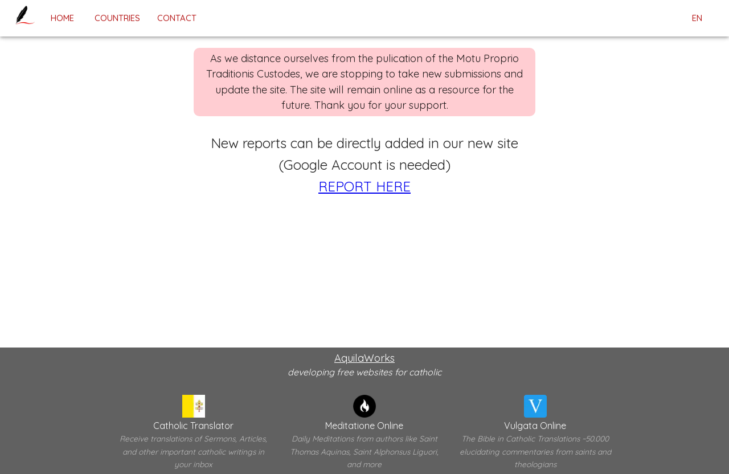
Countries (117, 18)
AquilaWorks (364, 358)
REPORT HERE (364, 186)
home (62, 18)
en (697, 18)
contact (176, 18)
